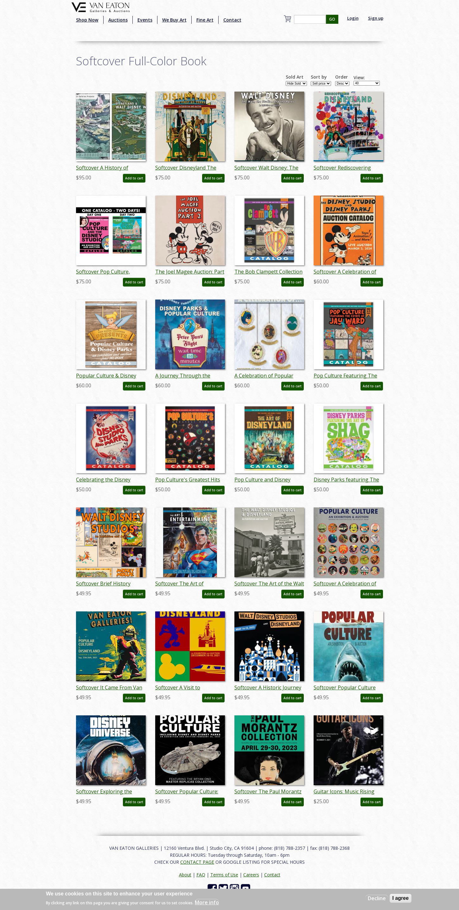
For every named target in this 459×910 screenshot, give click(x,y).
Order (341, 77)
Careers (251, 875)
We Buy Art (174, 20)
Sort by (319, 77)
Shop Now (87, 20)
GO (332, 19)
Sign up (375, 18)
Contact (232, 20)
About (185, 875)
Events (144, 20)
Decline (377, 898)
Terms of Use (224, 875)
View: (359, 77)
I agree (400, 898)
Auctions (118, 20)
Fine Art (205, 20)
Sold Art (294, 77)
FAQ (200, 875)
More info (207, 902)
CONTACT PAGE (197, 862)
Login (353, 18)
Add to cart (134, 178)
